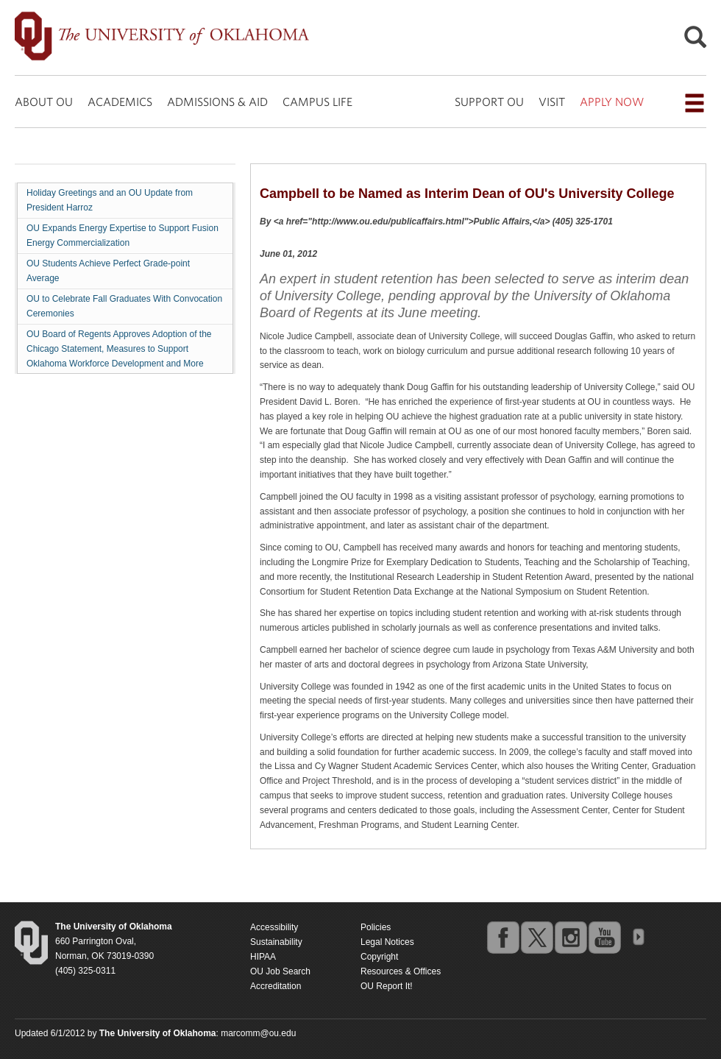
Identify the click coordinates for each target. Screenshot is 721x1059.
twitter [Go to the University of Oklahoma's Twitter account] (536, 937)
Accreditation (275, 986)
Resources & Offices (400, 971)
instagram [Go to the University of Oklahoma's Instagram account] (570, 937)
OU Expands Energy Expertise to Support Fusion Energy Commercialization (122, 235)
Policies (375, 927)
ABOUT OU (44, 101)
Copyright (379, 957)
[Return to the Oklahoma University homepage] (113, 926)
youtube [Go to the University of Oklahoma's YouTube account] (604, 937)
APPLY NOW (612, 101)
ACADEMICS (120, 101)
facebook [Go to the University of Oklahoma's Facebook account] (502, 937)
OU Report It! (386, 986)
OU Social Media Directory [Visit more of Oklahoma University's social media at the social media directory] (638, 937)
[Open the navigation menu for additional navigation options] (694, 103)
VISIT (552, 101)
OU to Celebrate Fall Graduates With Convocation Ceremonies (124, 306)
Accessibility (274, 927)
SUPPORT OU (489, 101)
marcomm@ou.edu (258, 1033)
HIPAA (263, 957)
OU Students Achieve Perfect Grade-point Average (108, 270)
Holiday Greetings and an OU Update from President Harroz (109, 200)
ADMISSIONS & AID (217, 101)
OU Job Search (280, 971)
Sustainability (276, 942)
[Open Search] (695, 41)
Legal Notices (387, 942)
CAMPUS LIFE (317, 101)
